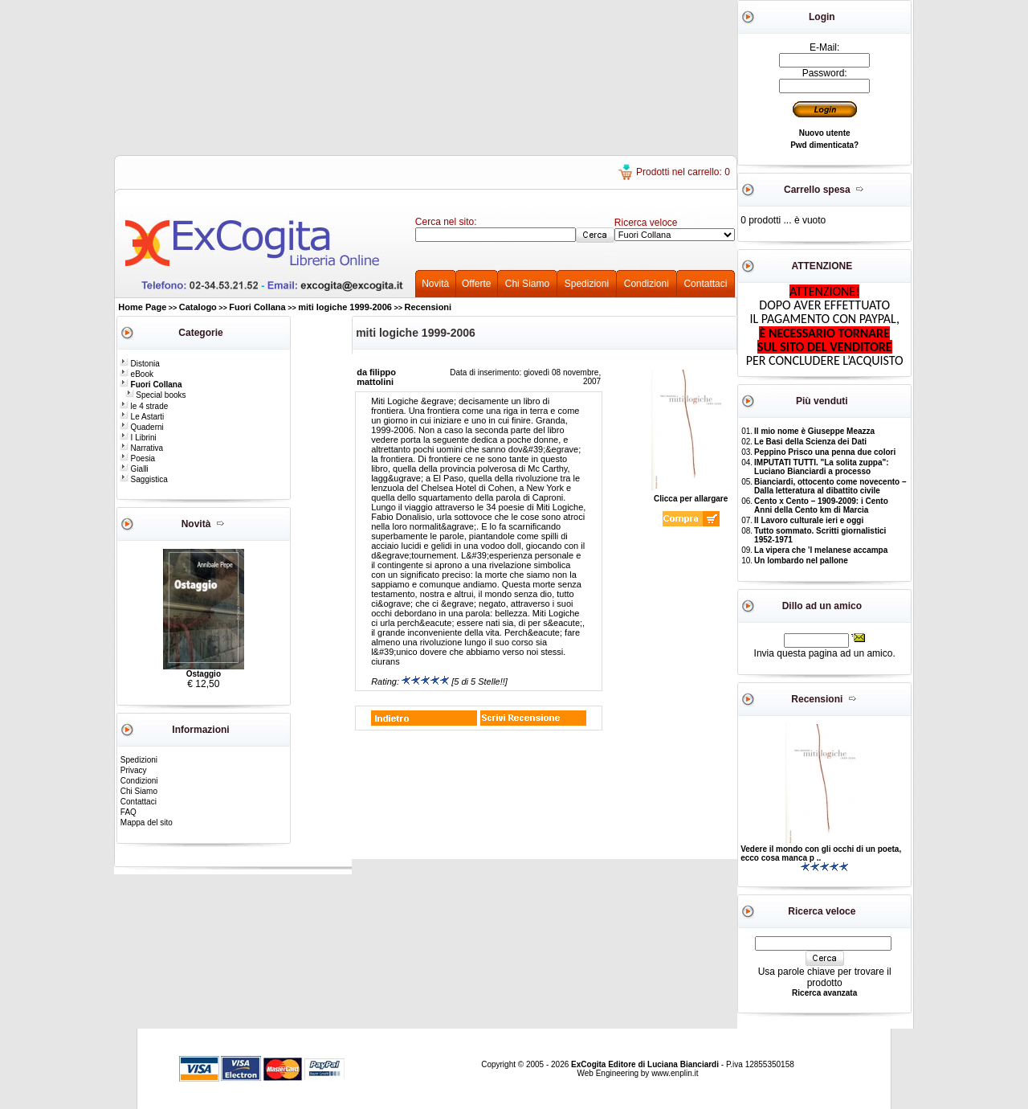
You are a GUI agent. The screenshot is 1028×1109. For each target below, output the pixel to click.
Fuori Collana (257, 307)
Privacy (133, 770)
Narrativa (141, 448)
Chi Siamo (527, 283)
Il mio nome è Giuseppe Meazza (814, 431)
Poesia (137, 458)
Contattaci (705, 283)
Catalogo (198, 307)
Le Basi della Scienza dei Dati (810, 441)
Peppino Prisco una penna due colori (824, 452)
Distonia (140, 363)
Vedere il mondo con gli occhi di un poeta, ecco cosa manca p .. (820, 853)
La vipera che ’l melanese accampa (820, 550)
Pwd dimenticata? (824, 145)
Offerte (476, 283)
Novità (435, 283)
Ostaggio (203, 673)
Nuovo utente (825, 133)
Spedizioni (587, 283)
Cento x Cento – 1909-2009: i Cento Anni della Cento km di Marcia (821, 505)
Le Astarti (142, 416)
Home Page (142, 307)
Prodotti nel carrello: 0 (683, 172)
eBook (136, 374)
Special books (155, 395)
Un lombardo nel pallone (801, 560)
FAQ (128, 812)
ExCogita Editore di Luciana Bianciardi (646, 1064)
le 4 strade (144, 406)
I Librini (138, 437)
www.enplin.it (674, 1073)
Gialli (134, 468)
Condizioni (646, 283)
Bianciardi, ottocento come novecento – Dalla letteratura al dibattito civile (830, 486)
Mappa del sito (146, 822)
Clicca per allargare (690, 495)
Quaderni (142, 427)
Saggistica (144, 479)
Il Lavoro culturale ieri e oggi (808, 520)
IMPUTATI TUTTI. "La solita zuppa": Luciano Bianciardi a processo (821, 467)
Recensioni (427, 307)
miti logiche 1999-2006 (345, 307)
